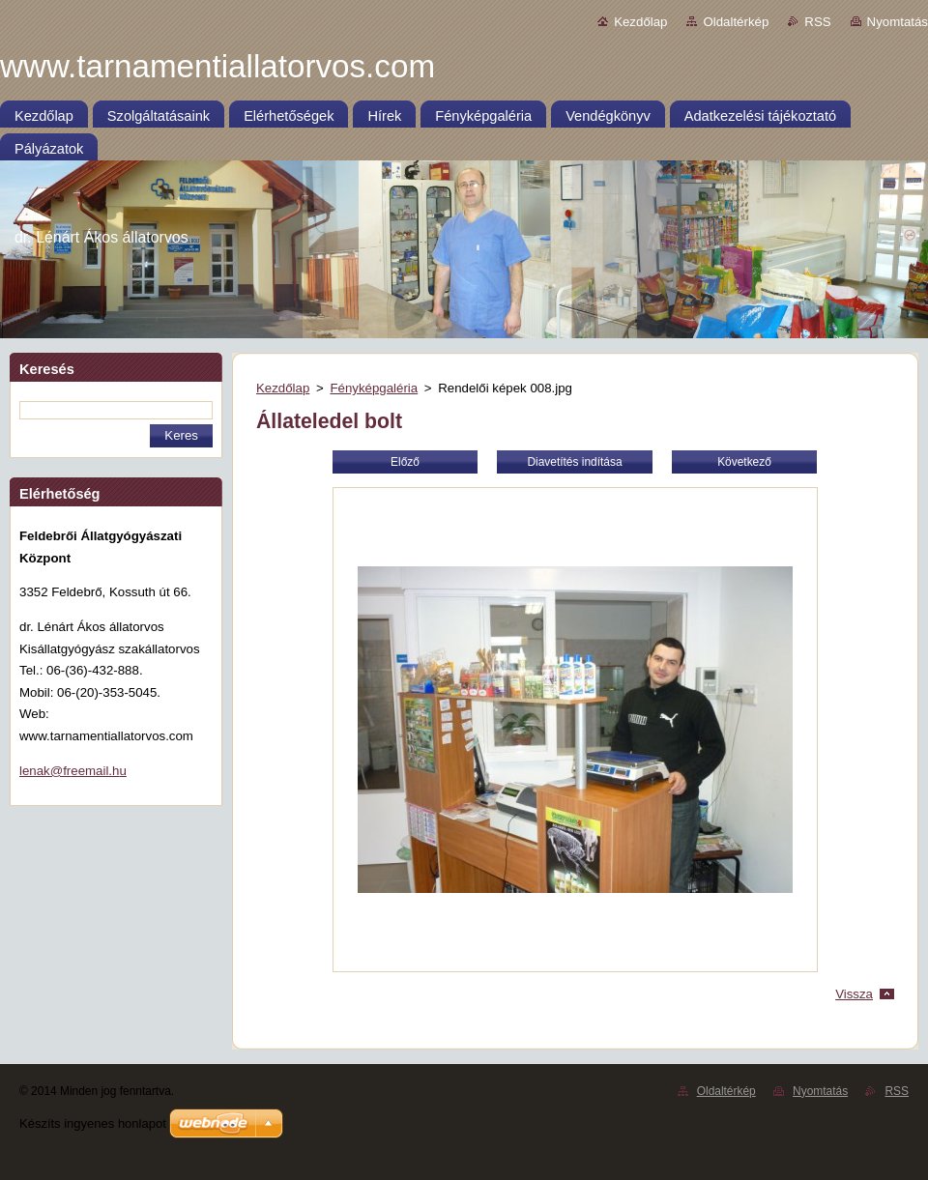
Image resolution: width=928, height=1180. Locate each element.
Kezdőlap (640, 21)
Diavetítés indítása (574, 462)
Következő (744, 462)
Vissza (854, 994)
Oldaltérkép (735, 21)
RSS (817, 21)
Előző (405, 462)
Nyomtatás (897, 21)
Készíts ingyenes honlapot (92, 1123)
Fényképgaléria (374, 388)
